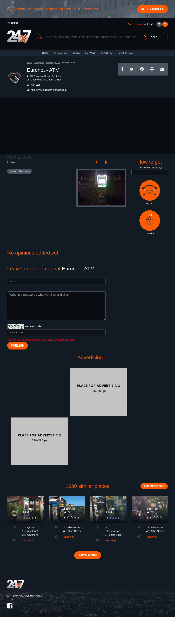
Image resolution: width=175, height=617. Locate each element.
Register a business (137, 24)
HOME (45, 53)
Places (76, 53)
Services (90, 53)
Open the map (154, 486)
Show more (87, 555)
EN (165, 24)
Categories (39, 62)
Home (29, 62)
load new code (33, 326)
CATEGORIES (60, 53)
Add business (152, 9)
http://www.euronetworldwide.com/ (49, 89)
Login (151, 24)
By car (149, 192)
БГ (159, 24)
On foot (149, 222)
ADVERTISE (106, 53)
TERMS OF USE (125, 53)
